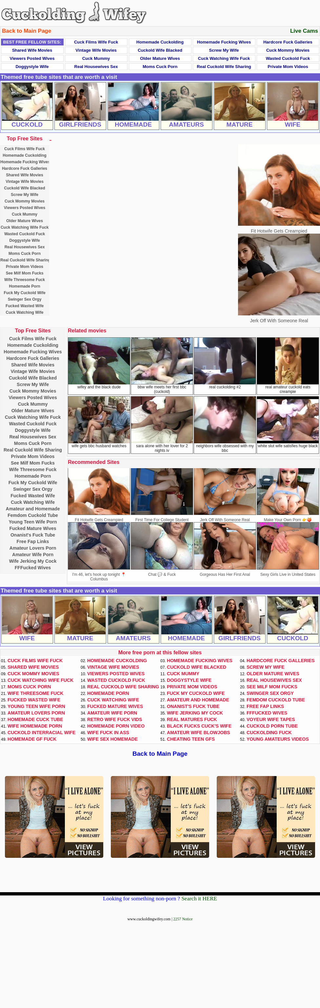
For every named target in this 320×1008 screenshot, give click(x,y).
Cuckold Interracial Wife (41, 732)
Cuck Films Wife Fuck (96, 42)
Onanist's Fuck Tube (32, 535)
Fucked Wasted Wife (25, 306)
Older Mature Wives (160, 58)
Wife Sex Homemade (112, 739)
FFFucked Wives (33, 567)
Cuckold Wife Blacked (160, 50)
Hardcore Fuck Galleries (287, 42)
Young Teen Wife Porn (33, 521)
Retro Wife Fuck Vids (114, 719)
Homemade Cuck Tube (35, 719)
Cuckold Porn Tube (272, 726)
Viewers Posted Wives (32, 58)
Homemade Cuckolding (160, 42)
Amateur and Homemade (33, 508)
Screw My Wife (224, 50)
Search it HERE (199, 898)
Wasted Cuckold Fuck (288, 58)
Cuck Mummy (96, 58)
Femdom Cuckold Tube (33, 515)
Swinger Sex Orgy (25, 299)
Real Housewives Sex (96, 66)
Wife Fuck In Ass (108, 732)
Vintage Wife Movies (95, 50)
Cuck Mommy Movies (288, 50)
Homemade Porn (24, 286)
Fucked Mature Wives (32, 528)
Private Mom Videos (288, 66)
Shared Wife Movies (32, 50)
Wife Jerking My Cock (33, 561)
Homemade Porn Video (116, 726)
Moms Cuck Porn (160, 66)
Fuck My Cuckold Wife (24, 293)
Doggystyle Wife (32, 66)
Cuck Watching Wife (25, 312)
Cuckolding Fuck (269, 732)
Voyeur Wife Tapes (271, 719)
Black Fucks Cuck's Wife (199, 726)
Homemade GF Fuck (32, 739)
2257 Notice (183, 919)
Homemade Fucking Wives (224, 42)
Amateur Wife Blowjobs (198, 732)
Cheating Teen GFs (191, 739)
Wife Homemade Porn (35, 726)
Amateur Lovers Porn (33, 548)
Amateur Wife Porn (32, 554)
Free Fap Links (33, 541)
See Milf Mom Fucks (25, 273)
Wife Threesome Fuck (24, 279)
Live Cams (304, 31)
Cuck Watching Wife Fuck (224, 58)
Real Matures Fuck (192, 719)
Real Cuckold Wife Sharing (224, 66)
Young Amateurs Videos (278, 739)
